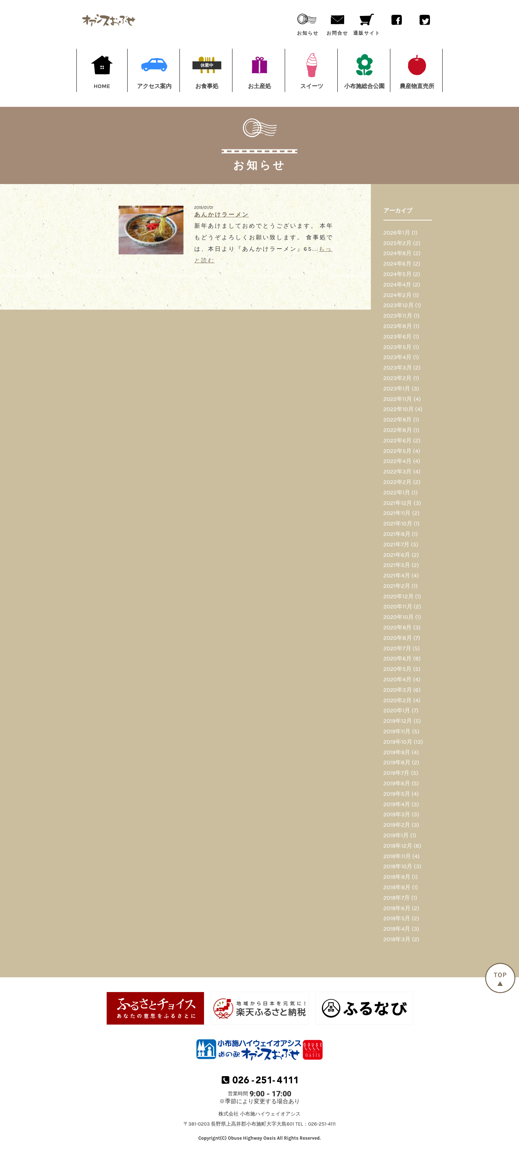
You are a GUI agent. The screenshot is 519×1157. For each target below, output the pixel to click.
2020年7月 (397, 648)
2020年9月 (397, 627)
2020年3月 (397, 689)
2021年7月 (396, 544)
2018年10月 (398, 866)
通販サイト (366, 23)
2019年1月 (396, 835)
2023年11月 (397, 315)
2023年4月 (397, 357)
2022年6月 (397, 440)
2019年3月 (397, 814)
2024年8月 (397, 253)
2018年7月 (396, 897)
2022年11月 (397, 399)
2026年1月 (397, 232)
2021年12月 (397, 502)
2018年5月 (397, 918)
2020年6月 (397, 658)
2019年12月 (397, 720)
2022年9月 (397, 419)
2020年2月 (397, 700)
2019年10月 (397, 741)
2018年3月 (397, 939)
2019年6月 (397, 783)
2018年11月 (397, 856)
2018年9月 (397, 876)
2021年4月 (396, 575)
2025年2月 (397, 243)
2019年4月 (396, 804)
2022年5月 (397, 450)
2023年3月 (397, 367)
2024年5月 (397, 274)
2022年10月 (398, 409)
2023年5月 (397, 347)
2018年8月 (397, 887)
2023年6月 (397, 336)
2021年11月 (397, 513)
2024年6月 (397, 263)
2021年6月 (397, 554)
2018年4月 (397, 928)
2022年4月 (397, 461)
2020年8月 (397, 637)
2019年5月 (396, 793)
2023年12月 (398, 305)
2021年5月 (396, 565)
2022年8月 (397, 430)
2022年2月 (397, 482)
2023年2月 (397, 378)
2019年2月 (397, 824)
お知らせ (308, 23)
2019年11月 (397, 731)
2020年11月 (397, 606)
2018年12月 (397, 845)
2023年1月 (397, 388)
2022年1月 (397, 492)
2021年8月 (397, 534)
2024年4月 (397, 284)
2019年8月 (397, 762)
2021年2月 (397, 585)
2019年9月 (397, 752)
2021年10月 (397, 523)
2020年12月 (398, 596)
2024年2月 (397, 295)
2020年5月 (397, 668)
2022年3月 (397, 471)
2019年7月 (396, 772)
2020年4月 (397, 679)
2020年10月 (398, 617)
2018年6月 (397, 908)
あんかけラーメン (221, 214)
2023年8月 (397, 326)
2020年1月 (397, 710)
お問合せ (337, 23)
